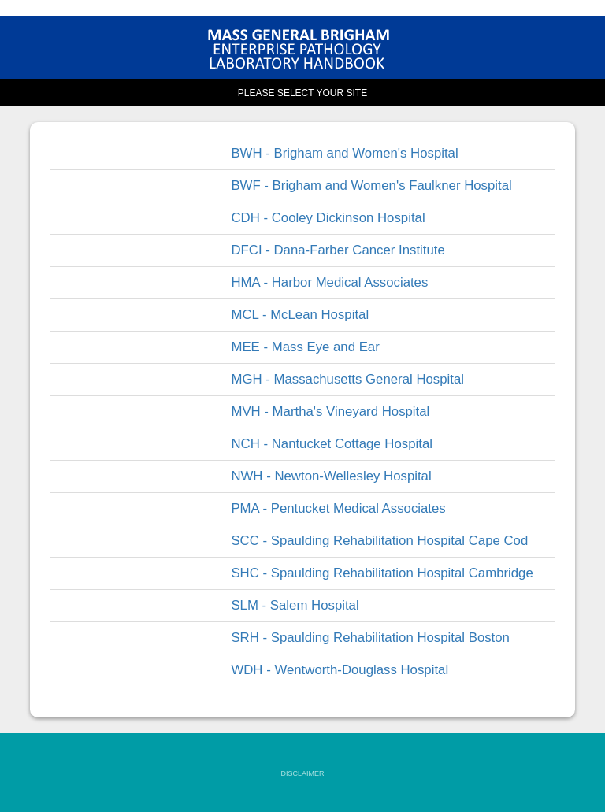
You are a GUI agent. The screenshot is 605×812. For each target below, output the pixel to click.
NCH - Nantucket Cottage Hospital (331, 443)
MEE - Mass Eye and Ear (305, 346)
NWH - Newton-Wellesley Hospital (331, 476)
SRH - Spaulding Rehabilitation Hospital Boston (370, 637)
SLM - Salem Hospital (294, 605)
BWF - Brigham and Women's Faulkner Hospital (371, 185)
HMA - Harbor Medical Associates (329, 282)
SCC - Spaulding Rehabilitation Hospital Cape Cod (379, 540)
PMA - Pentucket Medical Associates (338, 508)
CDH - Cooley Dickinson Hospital (328, 217)
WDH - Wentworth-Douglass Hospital (339, 669)
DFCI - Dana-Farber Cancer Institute (337, 250)
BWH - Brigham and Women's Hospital (344, 153)
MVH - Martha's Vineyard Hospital (330, 411)
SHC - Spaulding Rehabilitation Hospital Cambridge (382, 572)
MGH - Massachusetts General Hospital (347, 379)
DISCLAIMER (302, 773)
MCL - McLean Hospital (300, 314)
